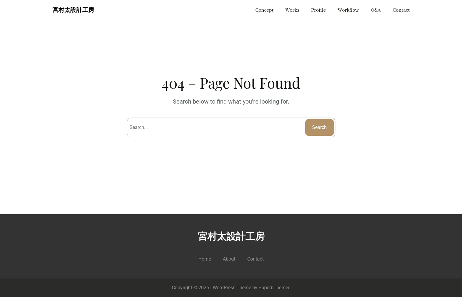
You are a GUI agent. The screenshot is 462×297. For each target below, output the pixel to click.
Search (319, 127)
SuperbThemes (274, 287)
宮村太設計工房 (73, 10)
